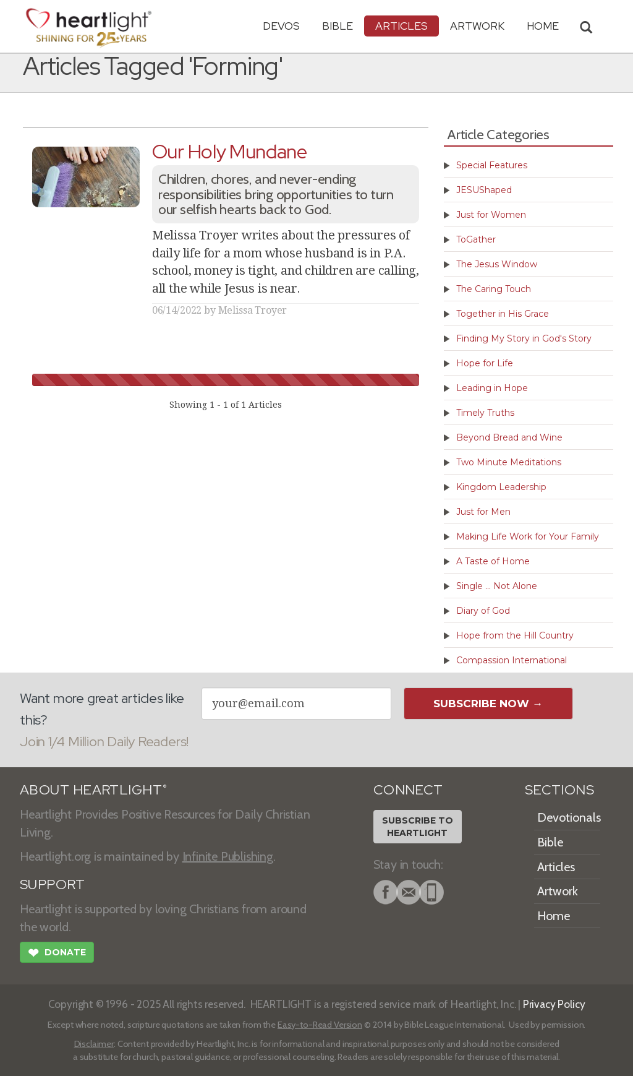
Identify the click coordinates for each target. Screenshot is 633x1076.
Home (553, 915)
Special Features (491, 165)
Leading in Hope (492, 388)
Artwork (477, 26)
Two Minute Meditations (508, 462)
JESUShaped (484, 190)
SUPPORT (52, 884)
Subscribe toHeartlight (417, 826)
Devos (281, 26)
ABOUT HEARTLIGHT (93, 790)
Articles (401, 26)
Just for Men (483, 511)
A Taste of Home (493, 561)
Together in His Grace (502, 313)
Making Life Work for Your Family (527, 536)
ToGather (476, 239)
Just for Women (491, 214)
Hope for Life (484, 363)
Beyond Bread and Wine (509, 437)
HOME (543, 26)
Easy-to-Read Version (320, 1024)
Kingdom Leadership (501, 487)
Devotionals (569, 817)
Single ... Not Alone (496, 586)
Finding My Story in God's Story (524, 338)
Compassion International (511, 660)
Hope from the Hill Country (515, 635)
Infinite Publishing (227, 856)
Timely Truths (485, 412)
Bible (337, 26)
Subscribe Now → (488, 703)
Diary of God (483, 610)
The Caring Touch (493, 289)
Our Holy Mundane (229, 151)
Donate (57, 954)
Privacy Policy (554, 1003)
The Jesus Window (496, 264)
